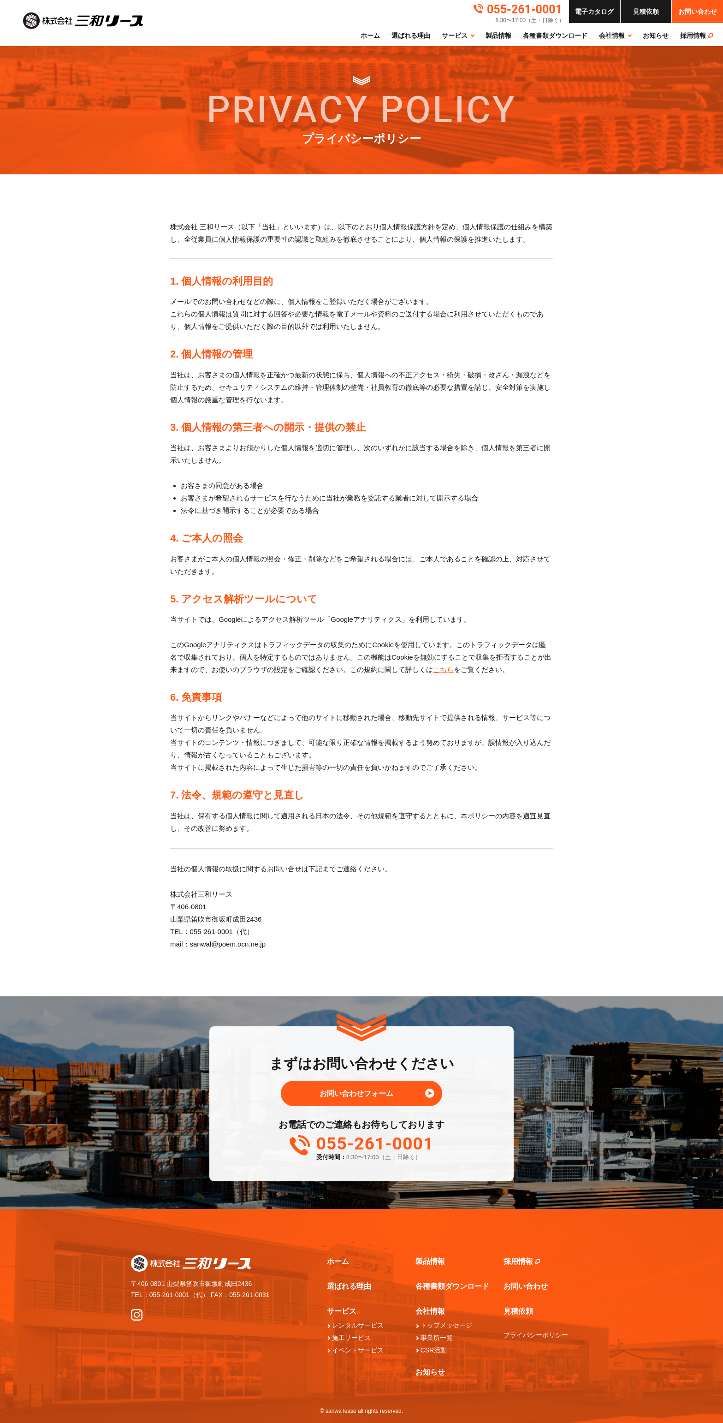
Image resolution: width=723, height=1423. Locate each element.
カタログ (594, 12)
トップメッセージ (446, 1325)
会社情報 (612, 35)
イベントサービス (358, 1350)
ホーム (370, 35)
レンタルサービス (358, 1325)
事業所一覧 (437, 1337)
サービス (455, 35)
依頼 (646, 12)
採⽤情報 (696, 35)
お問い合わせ (697, 11)
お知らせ (656, 35)
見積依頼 (518, 1311)
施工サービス (351, 1337)
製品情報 (498, 35)
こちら (443, 669)
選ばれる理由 (410, 35)
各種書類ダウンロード (555, 35)
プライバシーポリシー (536, 1335)
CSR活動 (434, 1350)
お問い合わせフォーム (356, 1093)
